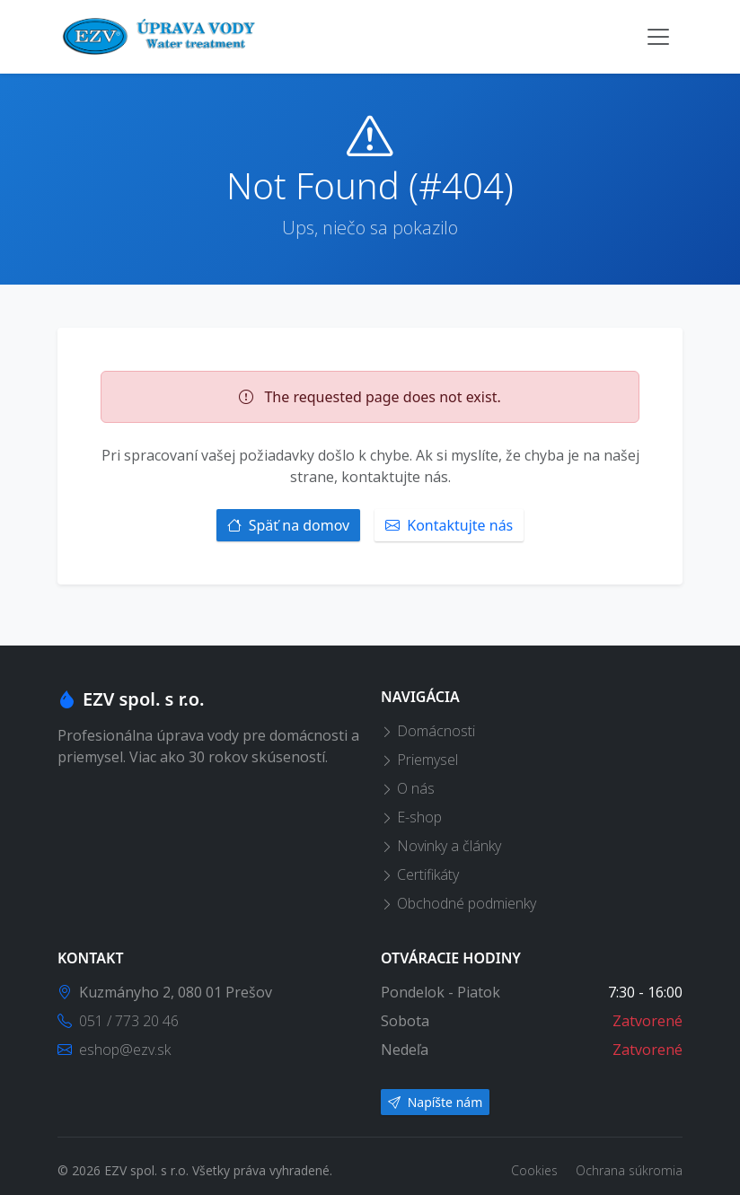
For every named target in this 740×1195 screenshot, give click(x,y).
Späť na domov (288, 525)
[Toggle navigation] (658, 37)
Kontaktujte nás (449, 525)
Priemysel (419, 759)
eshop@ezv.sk (114, 1049)
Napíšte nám (435, 1102)
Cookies (536, 1170)
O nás (408, 788)
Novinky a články (441, 846)
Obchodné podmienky (458, 903)
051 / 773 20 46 (118, 1021)
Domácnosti (428, 731)
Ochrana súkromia (629, 1170)
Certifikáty (420, 874)
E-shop (411, 817)
